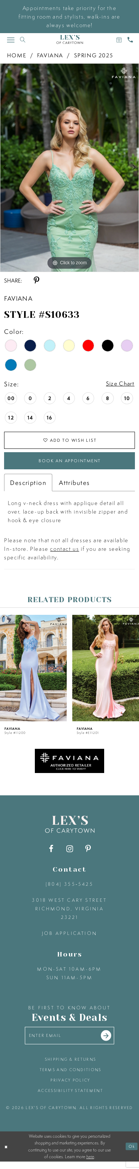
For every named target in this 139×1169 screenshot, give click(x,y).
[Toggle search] (22, 39)
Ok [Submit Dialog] (131, 1153)
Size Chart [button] (118, 384)
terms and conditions (71, 1076)
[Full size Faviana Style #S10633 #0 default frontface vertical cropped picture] (69, 168)
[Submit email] (110, 1042)
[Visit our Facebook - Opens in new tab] (51, 853)
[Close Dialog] (6, 1153)
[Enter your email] (70, 1041)
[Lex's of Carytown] (69, 39)
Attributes (74, 487)
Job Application (69, 938)
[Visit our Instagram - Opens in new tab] (69, 853)
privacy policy (70, 1087)
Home (16, 55)
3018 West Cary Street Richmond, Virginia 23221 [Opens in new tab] (69, 913)
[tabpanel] (69, 168)
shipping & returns (70, 1066)
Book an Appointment (70, 464)
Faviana (50, 55)
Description (28, 487)
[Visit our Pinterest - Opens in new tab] (88, 853)
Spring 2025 (93, 55)
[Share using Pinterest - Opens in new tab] (36, 280)
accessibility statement (70, 1097)
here (90, 1164)
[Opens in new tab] (70, 765)
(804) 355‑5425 (69, 889)
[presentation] (33, 673)
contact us (64, 554)
